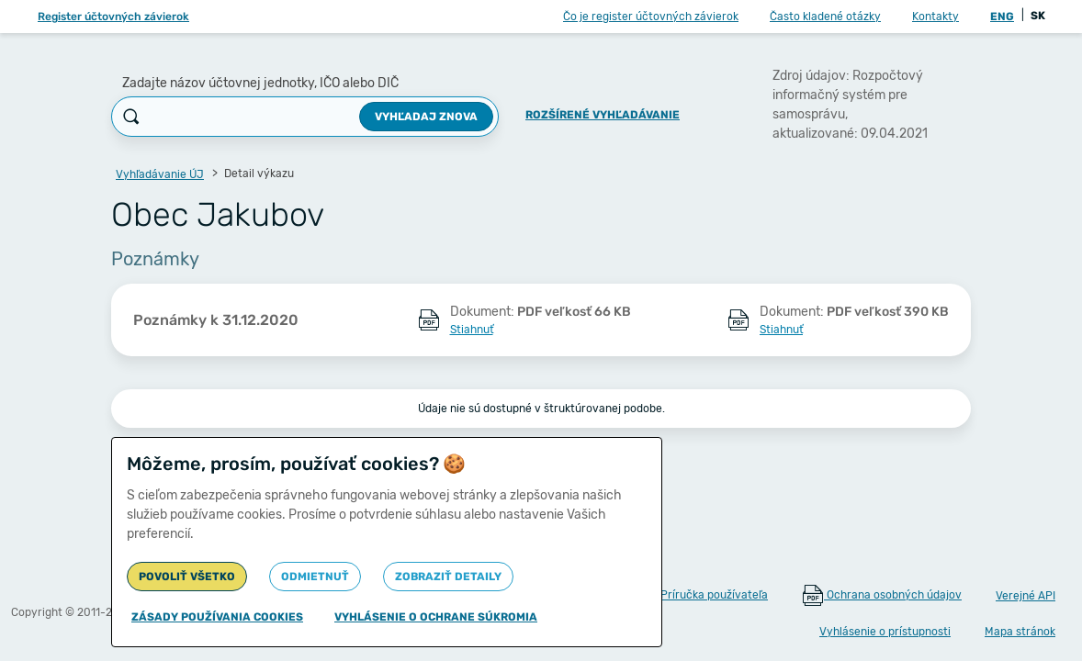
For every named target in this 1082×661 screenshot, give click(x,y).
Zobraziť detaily (448, 576)
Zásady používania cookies (217, 617)
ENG (1002, 16)
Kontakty (935, 16)
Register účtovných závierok (113, 16)
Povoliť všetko (187, 576)
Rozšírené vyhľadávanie (602, 114)
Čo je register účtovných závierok (650, 16)
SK (1038, 15)
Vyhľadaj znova (426, 116)
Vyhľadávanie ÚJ (160, 174)
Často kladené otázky (825, 16)
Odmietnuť (315, 576)
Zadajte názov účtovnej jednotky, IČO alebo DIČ (260, 83)
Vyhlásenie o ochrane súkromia (435, 617)
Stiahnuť (471, 329)
